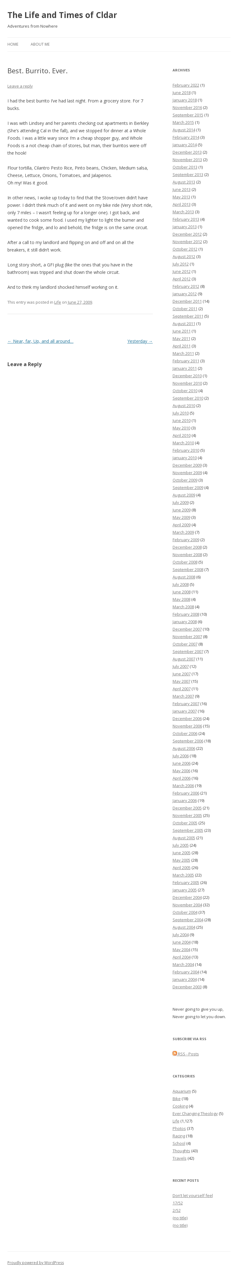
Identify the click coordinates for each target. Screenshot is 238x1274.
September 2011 (188, 316)
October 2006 (185, 733)
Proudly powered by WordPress (35, 1262)
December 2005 (187, 808)
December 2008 (187, 547)
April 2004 (182, 957)
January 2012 (185, 294)
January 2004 (185, 979)
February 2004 (186, 972)
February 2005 (186, 882)
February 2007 (186, 703)
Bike (177, 1098)
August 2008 (184, 577)
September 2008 (188, 569)
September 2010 (188, 398)
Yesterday (140, 341)
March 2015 (183, 122)
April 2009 (182, 525)
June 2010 (182, 420)
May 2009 (181, 517)
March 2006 (183, 785)
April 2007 (182, 688)
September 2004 (188, 920)
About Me (40, 44)
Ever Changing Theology (195, 1113)
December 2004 (187, 897)
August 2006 (184, 748)
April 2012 (182, 279)
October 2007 (185, 644)
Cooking (180, 1106)
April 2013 (182, 204)
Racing (179, 1136)
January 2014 (185, 144)
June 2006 (182, 763)
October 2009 (185, 480)
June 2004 (182, 942)
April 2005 (182, 867)
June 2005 (182, 852)
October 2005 (185, 823)
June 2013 (182, 189)
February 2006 (186, 793)
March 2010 (183, 443)
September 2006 (188, 741)
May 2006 (181, 770)
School (179, 1143)
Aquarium (182, 1091)
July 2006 (181, 756)
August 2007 (184, 659)
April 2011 (182, 346)
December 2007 (187, 629)
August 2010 (184, 405)
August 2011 (184, 323)
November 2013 (187, 159)
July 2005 (181, 845)
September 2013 (188, 174)
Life (57, 302)
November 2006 (187, 726)
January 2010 (185, 457)
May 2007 (181, 681)
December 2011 (187, 301)
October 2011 (185, 308)
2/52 (177, 1210)
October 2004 (185, 912)
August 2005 (184, 838)
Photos (179, 1128)
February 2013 (186, 219)
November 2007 (187, 636)
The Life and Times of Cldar (62, 14)
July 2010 (181, 413)
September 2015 (188, 115)
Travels (180, 1158)
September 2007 (188, 651)
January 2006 (185, 800)
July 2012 (181, 264)
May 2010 (181, 428)
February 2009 (186, 539)
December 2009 (187, 465)
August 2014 (184, 130)
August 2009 (184, 495)
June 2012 (182, 271)
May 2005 (181, 860)
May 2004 (181, 949)
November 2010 (187, 383)
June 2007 (182, 674)
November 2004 (187, 905)
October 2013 (185, 167)
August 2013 (184, 182)
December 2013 (187, 152)
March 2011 (183, 353)
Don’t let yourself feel (193, 1195)
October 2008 (185, 562)
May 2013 (181, 197)
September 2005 (188, 830)
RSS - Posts (186, 1054)
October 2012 (185, 249)
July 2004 (181, 934)
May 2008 (181, 599)
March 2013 (183, 212)
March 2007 (183, 696)
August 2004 (184, 927)
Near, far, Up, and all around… (40, 341)
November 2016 (187, 107)
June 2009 (182, 510)
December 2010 (187, 376)
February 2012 (186, 286)
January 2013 (185, 226)
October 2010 (185, 390)
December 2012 (187, 234)
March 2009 (183, 532)
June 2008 (182, 592)
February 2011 (186, 361)
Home (12, 44)
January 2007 (185, 711)
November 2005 (187, 815)
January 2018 (185, 100)
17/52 (178, 1203)
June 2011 (182, 331)
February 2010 (186, 450)
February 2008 (186, 614)
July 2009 (181, 502)
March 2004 (183, 964)
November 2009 (187, 472)
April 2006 (182, 778)
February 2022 (186, 85)
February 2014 (186, 137)
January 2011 (185, 368)
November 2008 (187, 554)
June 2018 (182, 92)
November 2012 (187, 241)
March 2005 (183, 875)
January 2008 (185, 621)
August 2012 (184, 256)
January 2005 (185, 890)
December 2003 (187, 987)
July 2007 (181, 666)
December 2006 (187, 718)
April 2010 (182, 435)
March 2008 (183, 607)
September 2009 (188, 487)
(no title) (180, 1218)
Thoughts (181, 1151)
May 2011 (181, 338)
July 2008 (181, 584)
